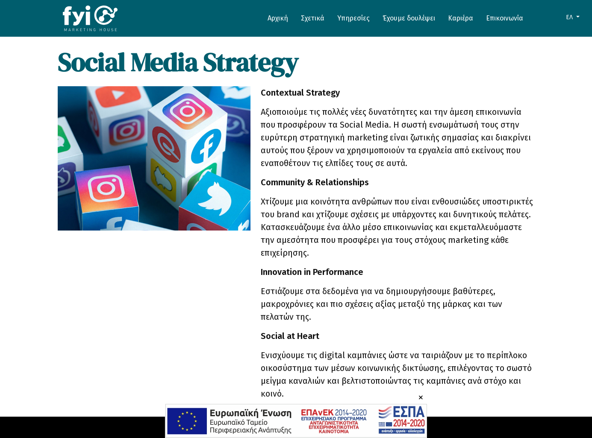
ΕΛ (570, 17)
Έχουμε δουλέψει (409, 18)
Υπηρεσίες (353, 18)
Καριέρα (460, 18)
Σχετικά (312, 18)
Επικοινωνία (504, 18)
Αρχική (278, 18)
